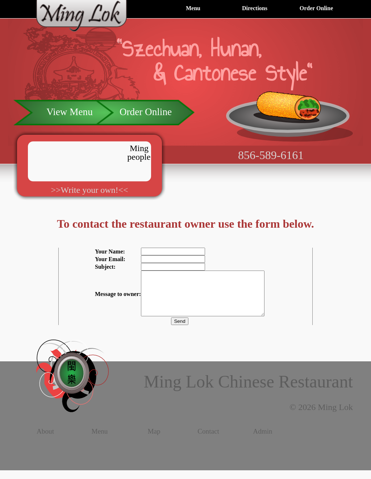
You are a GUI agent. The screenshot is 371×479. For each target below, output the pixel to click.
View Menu (69, 111)
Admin (262, 440)
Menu (193, 8)
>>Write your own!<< (89, 190)
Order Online (316, 8)
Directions (254, 8)
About (45, 440)
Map (153, 440)
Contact (208, 440)
